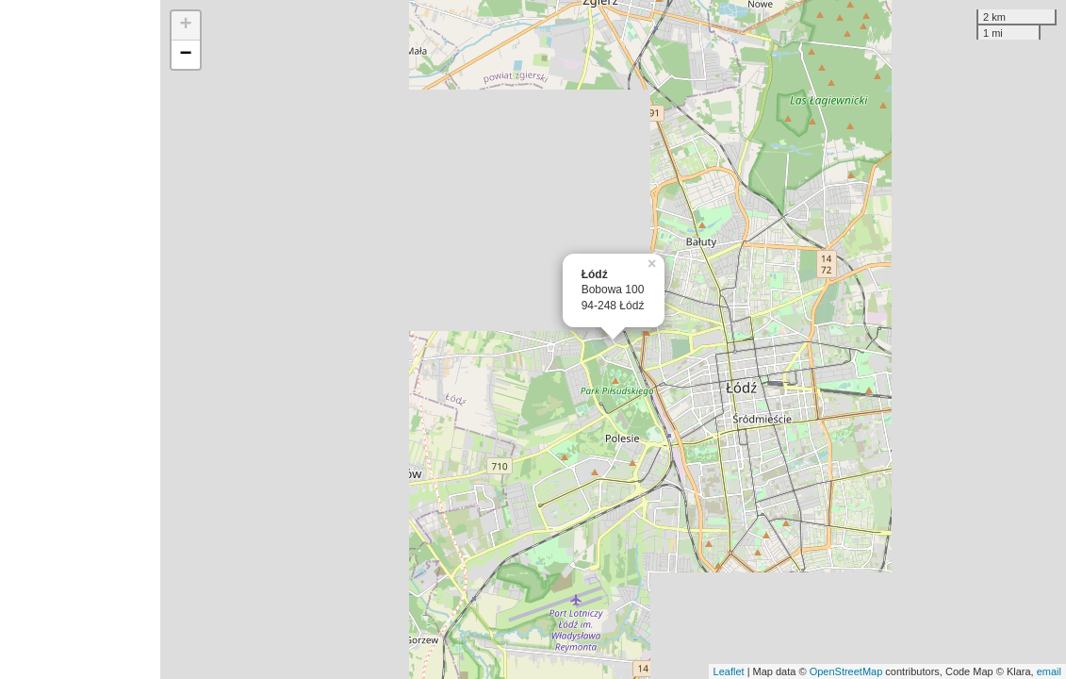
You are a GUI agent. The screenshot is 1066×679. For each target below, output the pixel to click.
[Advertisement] (80, 339)
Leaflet (729, 671)
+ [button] (186, 25)
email (1049, 671)
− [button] (186, 55)
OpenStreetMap (846, 671)
